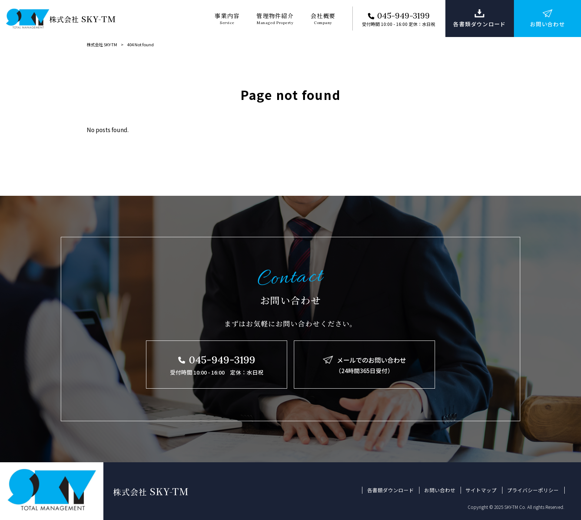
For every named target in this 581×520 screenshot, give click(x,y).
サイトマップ (481, 490)
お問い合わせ (439, 490)
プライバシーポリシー (533, 490)
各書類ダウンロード (390, 490)
